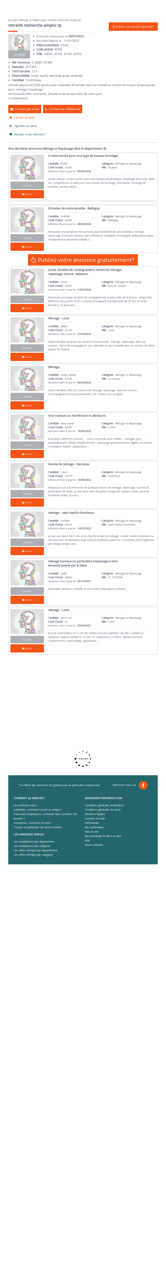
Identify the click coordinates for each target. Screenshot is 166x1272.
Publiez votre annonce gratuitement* (83, 259)
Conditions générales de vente (103, 809)
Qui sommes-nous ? (26, 805)
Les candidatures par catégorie (32, 846)
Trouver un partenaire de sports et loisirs (38, 827)
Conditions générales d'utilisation (104, 805)
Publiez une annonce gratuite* (133, 26)
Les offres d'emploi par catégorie (33, 854)
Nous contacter (94, 845)
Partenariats (92, 823)
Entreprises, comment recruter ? (33, 823)
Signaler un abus (23, 126)
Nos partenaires (94, 827)
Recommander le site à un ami (103, 836)
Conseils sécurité (95, 818)
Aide (87, 840)
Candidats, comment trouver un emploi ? (38, 809)
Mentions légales (95, 814)
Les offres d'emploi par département (35, 850)
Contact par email (24, 109)
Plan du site (91, 831)
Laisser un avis (21, 117)
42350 (58, 49)
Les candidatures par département (34, 841)
